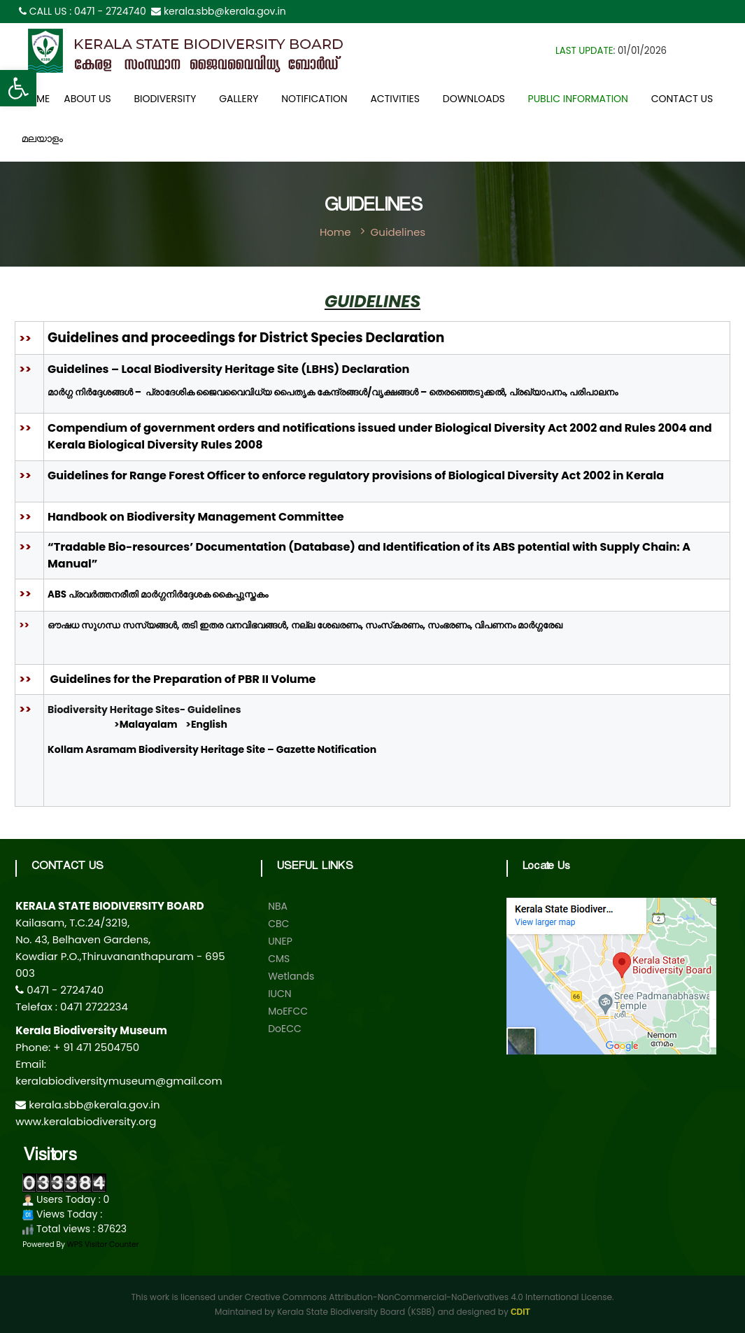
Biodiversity (165, 99)
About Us (87, 99)
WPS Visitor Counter (103, 1244)
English (209, 724)
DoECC (284, 1029)
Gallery (238, 99)
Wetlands (291, 976)
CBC (278, 924)
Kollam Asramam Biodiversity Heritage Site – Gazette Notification (212, 749)
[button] (18, 88)
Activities (395, 99)
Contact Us (682, 99)
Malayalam (149, 724)
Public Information (578, 99)
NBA (278, 906)
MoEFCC (288, 1011)
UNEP (280, 941)
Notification (314, 99)
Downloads (474, 99)
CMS (279, 959)
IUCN (280, 994)
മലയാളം (42, 141)
